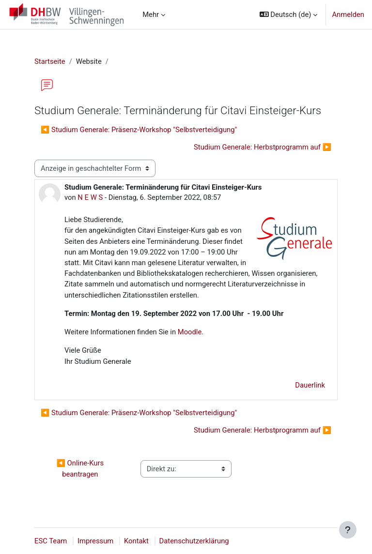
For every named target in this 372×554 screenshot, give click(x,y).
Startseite (49, 61)
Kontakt (136, 541)
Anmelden (348, 14)
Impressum (95, 541)
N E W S (90, 197)
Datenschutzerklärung (194, 541)
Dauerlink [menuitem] (310, 385)
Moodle (189, 332)
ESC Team (50, 541)
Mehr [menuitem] (150, 14)
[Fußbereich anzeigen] (347, 530)
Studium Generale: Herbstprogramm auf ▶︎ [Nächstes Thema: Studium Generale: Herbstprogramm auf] (262, 147)
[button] (288, 14)
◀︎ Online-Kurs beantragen (80, 468)
